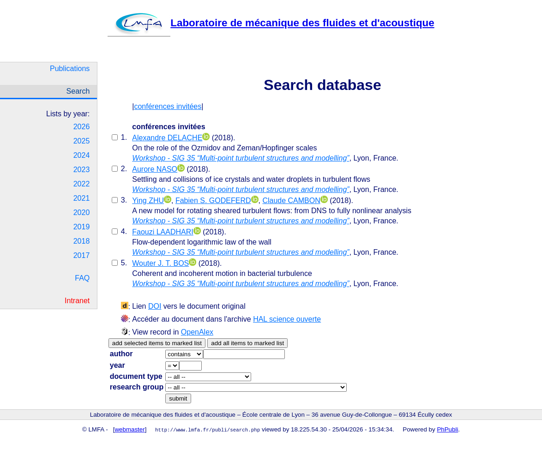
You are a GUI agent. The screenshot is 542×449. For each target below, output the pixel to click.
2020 (81, 212)
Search (78, 91)
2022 (81, 184)
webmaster (130, 429)
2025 (81, 141)
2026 (81, 127)
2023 (81, 170)
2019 (81, 227)
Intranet (77, 301)
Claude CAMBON (291, 200)
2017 (81, 255)
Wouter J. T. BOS (160, 263)
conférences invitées (167, 106)
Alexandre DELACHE (167, 138)
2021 (81, 198)
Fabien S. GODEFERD (213, 200)
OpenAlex (197, 332)
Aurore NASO (154, 169)
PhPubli (447, 429)
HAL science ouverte (287, 319)
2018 (81, 241)
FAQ (82, 278)
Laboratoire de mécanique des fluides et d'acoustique (271, 23)
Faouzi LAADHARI (162, 232)
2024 (81, 155)
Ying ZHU (148, 200)
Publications (70, 68)
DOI (154, 306)
